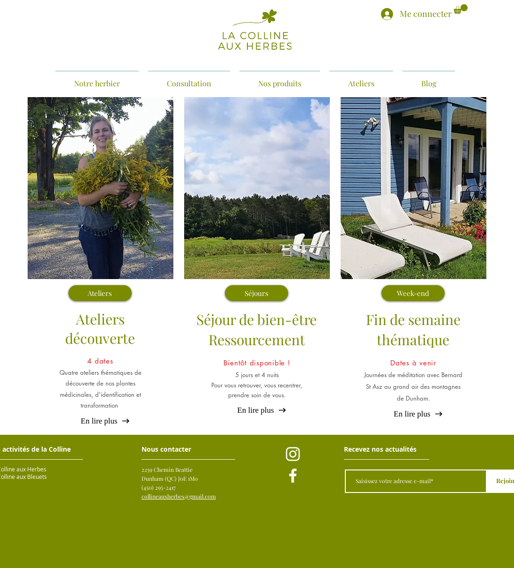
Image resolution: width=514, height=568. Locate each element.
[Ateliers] (100, 293)
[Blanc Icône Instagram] (292, 454)
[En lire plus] (99, 421)
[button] (461, 9)
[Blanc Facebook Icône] (292, 475)
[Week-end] (413, 293)
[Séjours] (256, 293)
